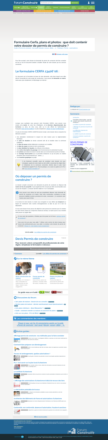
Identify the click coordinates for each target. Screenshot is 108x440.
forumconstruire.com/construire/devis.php (83, 171)
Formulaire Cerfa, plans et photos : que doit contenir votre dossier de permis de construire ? (50, 43)
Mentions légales (48, 436)
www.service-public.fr (27, 128)
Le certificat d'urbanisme (23, 372)
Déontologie (73, 436)
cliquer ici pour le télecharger (55, 128)
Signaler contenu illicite (38, 436)
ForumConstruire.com (84, 109)
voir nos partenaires (17, 427)
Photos (33, 7)
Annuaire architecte (64, 11)
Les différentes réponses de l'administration (80, 131)
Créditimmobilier (48, 7)
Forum (16, 7)
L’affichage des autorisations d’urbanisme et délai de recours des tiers (39, 380)
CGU (65, 436)
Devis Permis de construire (78, 143)
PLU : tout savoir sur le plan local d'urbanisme (30, 363)
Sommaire (18, 253)
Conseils (41, 7)
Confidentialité (85, 436)
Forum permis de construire (38, 277)
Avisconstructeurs (82, 7)
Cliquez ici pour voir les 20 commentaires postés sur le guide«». (41, 324)
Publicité (79, 436)
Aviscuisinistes (91, 7)
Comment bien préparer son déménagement (30, 345)
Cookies (90, 436)
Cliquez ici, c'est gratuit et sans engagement (36, 226)
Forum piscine (85, 11)
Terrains (55, 7)
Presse (68, 436)
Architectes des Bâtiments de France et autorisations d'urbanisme (38, 398)
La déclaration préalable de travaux (27, 389)
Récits (25, 7)
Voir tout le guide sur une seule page (41, 249)
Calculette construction (57, 436)
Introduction (76, 117)
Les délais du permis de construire (45, 232)
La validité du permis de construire (82, 134)
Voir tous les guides (41, 416)
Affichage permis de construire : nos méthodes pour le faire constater (39, 336)
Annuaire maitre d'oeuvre (43, 11)
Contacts (30, 436)
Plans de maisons (65, 7)
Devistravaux (73, 7)
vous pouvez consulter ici (32, 168)
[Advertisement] (54, 25)
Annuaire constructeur (23, 11)
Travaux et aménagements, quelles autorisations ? (32, 354)
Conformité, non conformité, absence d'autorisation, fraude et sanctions (40, 407)
